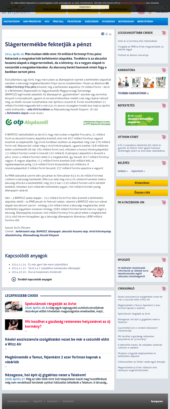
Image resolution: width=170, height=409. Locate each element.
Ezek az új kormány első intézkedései (137, 41)
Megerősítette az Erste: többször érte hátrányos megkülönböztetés (137, 369)
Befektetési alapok (18, 113)
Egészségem (91, 21)
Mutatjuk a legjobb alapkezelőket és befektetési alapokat (137, 355)
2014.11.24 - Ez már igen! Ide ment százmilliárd (40, 264)
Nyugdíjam (108, 21)
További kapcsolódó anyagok (35, 279)
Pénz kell (58, 21)
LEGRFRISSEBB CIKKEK (21, 296)
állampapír (54, 231)
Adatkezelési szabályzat (18, 401)
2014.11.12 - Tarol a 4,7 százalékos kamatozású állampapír (46, 268)
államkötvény (13, 235)
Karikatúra (126, 70)
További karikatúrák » (133, 93)
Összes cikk (142, 192)
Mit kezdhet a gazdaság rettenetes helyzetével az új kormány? (136, 338)
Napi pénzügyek (32, 21)
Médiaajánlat (68, 401)
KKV (47, 21)
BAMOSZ (41, 231)
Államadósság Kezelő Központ (41, 235)
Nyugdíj (124, 260)
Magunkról (37, 401)
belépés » (123, 171)
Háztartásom (12, 21)
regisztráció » (138, 171)
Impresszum (52, 401)
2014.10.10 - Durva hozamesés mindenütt (36, 272)
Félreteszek (74, 21)
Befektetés (126, 105)
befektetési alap (25, 231)
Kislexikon (142, 183)
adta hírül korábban (38, 109)
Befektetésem (145, 21)
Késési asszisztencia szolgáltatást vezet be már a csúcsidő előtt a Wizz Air (140, 298)
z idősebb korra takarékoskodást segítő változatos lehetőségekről (133, 273)
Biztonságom (126, 21)
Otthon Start (128, 137)
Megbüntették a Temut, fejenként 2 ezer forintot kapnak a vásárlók (139, 306)
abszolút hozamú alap (75, 231)
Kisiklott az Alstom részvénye (133, 55)
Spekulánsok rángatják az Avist (134, 313)
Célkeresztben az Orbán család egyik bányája (141, 361)
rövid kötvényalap (100, 231)
